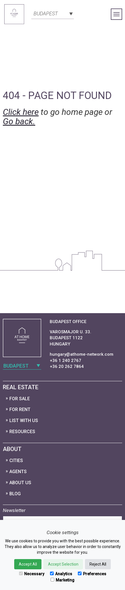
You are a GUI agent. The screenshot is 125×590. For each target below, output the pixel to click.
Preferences (92, 574)
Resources (22, 431)
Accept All (28, 564)
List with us (23, 420)
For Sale (19, 398)
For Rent (19, 409)
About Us (20, 482)
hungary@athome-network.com (81, 354)
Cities (16, 460)
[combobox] (52, 13)
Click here (21, 112)
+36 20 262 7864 (67, 366)
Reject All (97, 564)
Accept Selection (63, 564)
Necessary (31, 574)
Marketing (62, 580)
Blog (15, 493)
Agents (18, 471)
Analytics (61, 574)
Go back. (19, 121)
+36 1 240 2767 (65, 360)
